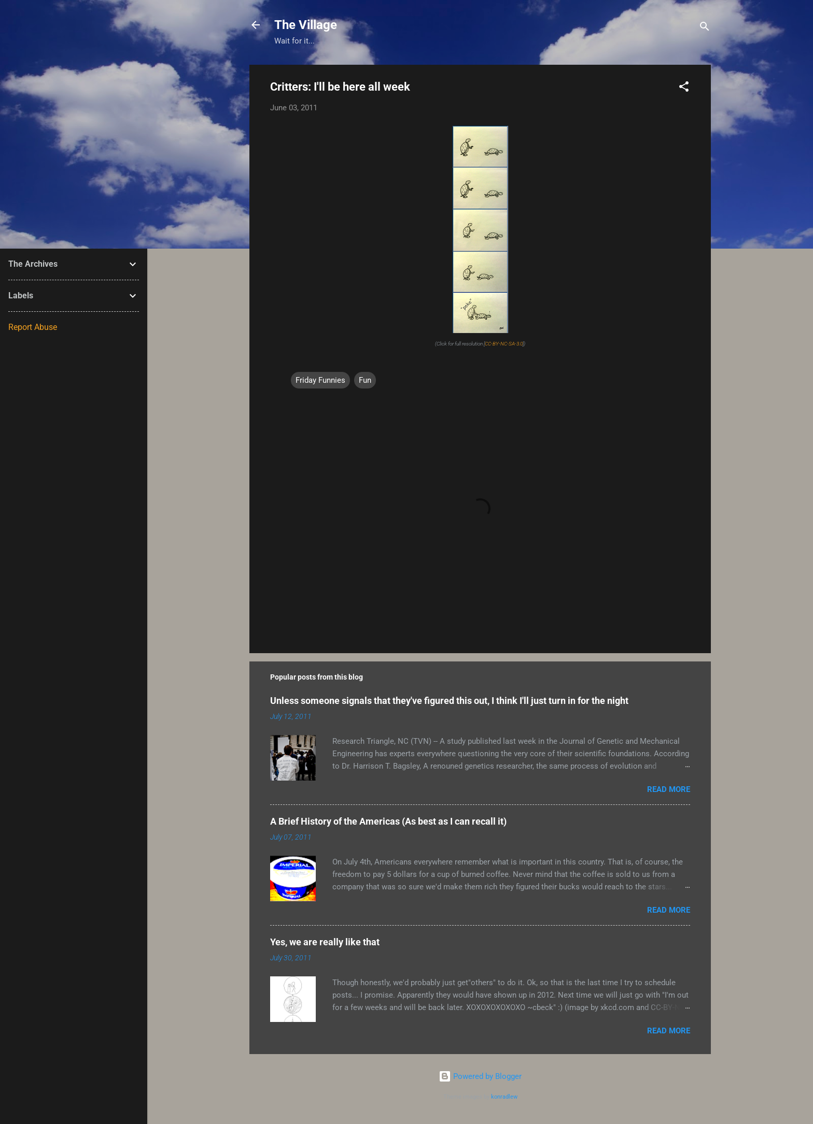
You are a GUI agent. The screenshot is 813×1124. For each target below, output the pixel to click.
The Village (305, 25)
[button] (684, 88)
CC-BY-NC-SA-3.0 (504, 344)
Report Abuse (32, 327)
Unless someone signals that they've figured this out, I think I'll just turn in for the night (449, 700)
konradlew (504, 1096)
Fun (365, 380)
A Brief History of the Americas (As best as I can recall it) (388, 821)
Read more (668, 789)
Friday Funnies (320, 380)
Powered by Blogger (480, 1076)
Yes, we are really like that (325, 941)
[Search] (704, 28)
